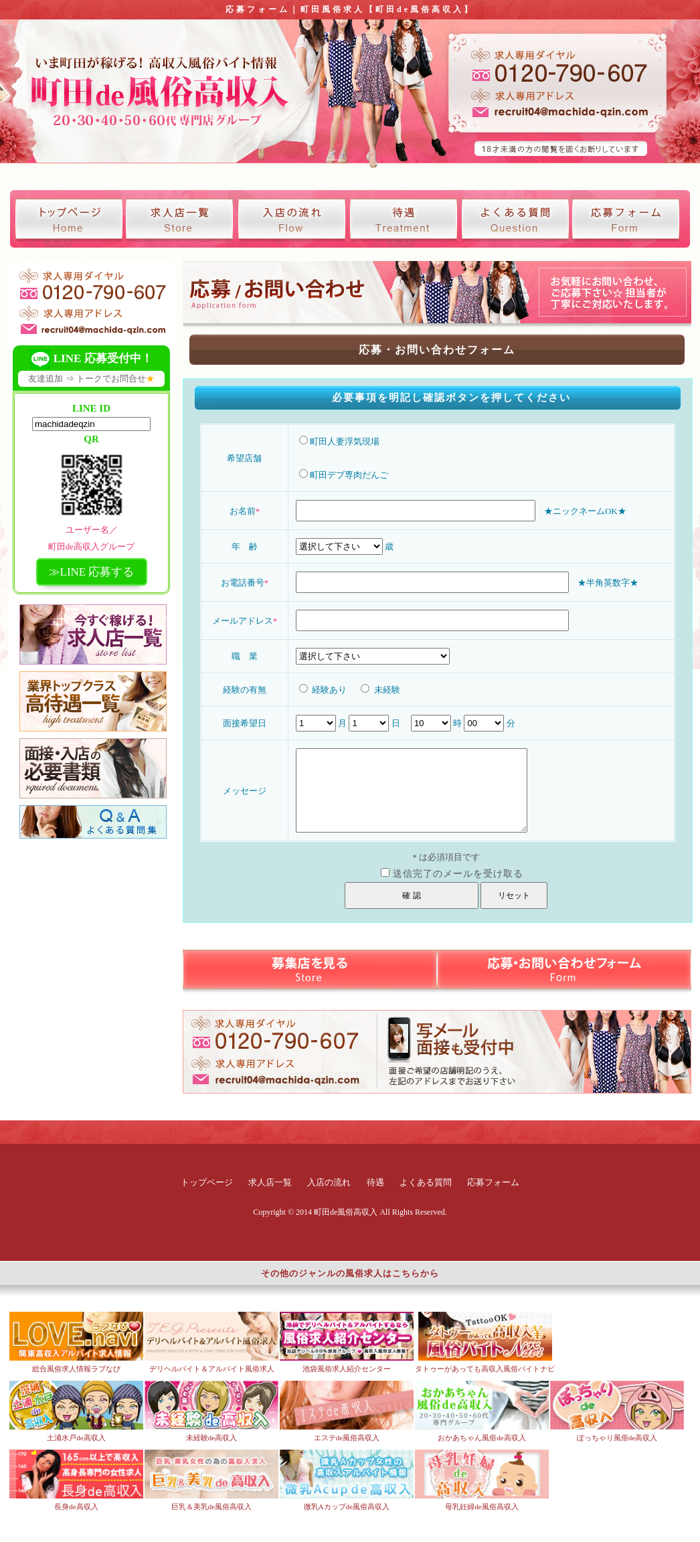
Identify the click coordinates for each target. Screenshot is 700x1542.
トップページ (207, 1182)
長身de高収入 (76, 1507)
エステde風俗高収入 (346, 1438)
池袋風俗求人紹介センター (346, 1369)
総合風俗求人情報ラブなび (76, 1369)
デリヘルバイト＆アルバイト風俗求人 (211, 1369)
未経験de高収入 (211, 1438)
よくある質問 (426, 1182)
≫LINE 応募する (92, 572)
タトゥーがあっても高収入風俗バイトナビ (485, 1369)
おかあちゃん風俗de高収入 (481, 1438)
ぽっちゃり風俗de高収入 (617, 1438)
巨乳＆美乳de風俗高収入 (211, 1507)
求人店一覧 (270, 1182)
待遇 (375, 1182)
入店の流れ (329, 1182)
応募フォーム (493, 1182)
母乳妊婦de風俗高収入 (481, 1507)
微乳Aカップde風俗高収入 (346, 1507)
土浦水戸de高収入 (76, 1438)
